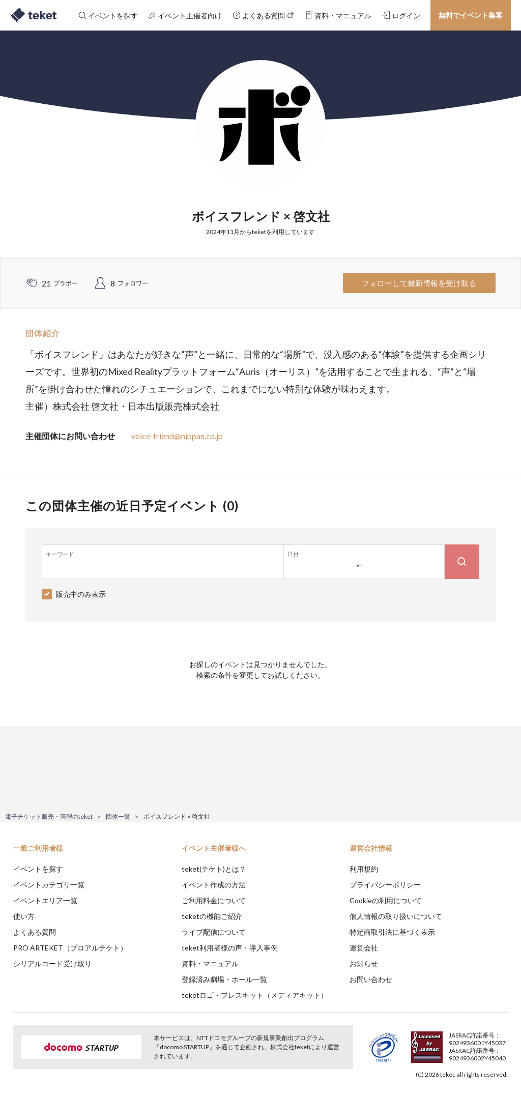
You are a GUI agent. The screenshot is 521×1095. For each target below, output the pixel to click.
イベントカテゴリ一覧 (48, 884)
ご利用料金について (214, 900)
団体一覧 (118, 816)
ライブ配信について (214, 932)
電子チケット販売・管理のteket (49, 816)
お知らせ (364, 963)
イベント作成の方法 (214, 884)
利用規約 (364, 869)
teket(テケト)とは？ (214, 869)
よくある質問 (34, 932)
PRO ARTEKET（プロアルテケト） (70, 947)
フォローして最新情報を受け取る (419, 282)
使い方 (24, 916)
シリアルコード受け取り (52, 963)
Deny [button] (433, 1045)
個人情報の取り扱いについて (396, 916)
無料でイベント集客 (471, 15)
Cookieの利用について (386, 900)
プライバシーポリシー (385, 884)
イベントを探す (38, 869)
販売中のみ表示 (81, 594)
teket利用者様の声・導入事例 (230, 947)
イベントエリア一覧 (45, 900)
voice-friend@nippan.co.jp (177, 436)
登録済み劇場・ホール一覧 (224, 979)
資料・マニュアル (210, 963)
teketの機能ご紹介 (212, 916)
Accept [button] (485, 1044)
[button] (13, 1057)
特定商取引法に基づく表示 (392, 932)
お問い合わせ (371, 979)
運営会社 (364, 947)
